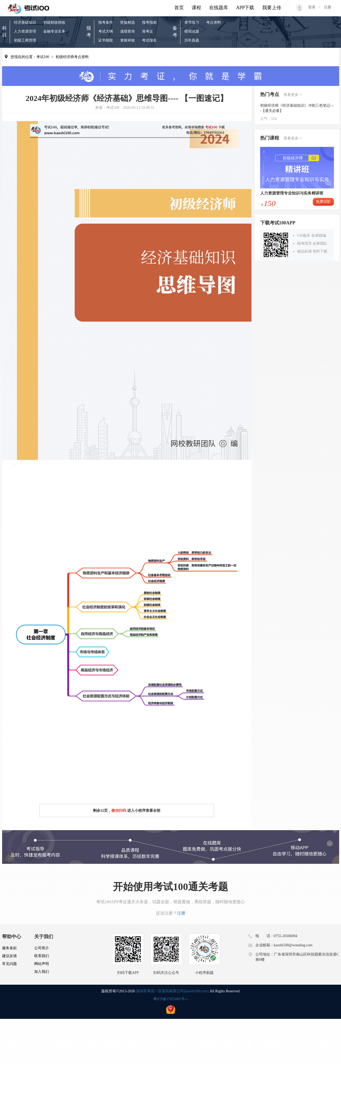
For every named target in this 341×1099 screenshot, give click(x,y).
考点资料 (213, 22)
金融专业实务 (54, 31)
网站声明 (41, 964)
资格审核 (127, 40)
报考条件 (105, 22)
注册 (325, 7)
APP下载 (245, 7)
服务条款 (9, 948)
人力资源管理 (25, 31)
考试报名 (149, 40)
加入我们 (41, 972)
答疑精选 (127, 22)
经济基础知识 (25, 22)
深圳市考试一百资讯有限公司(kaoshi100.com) (172, 991)
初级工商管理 (25, 40)
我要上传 (271, 7)
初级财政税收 (54, 22)
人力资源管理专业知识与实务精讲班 (291, 193)
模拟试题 (191, 31)
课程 (196, 7)
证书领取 (105, 40)
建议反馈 (9, 956)
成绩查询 (127, 31)
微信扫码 (118, 811)
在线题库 (218, 7)
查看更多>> (293, 95)
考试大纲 (105, 31)
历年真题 (191, 40)
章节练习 (191, 22)
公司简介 (41, 948)
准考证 (147, 31)
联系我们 (41, 956)
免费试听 (323, 202)
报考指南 (149, 22)
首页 (179, 7)
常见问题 (9, 964)
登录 (313, 7)
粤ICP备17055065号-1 (170, 999)
